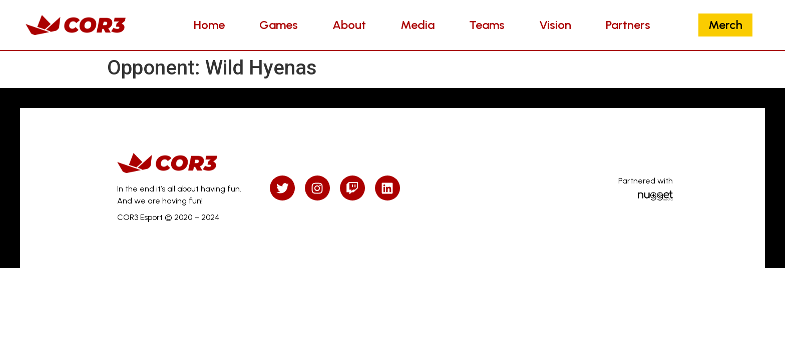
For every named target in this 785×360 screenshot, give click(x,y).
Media (418, 25)
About (349, 25)
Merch (725, 25)
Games (278, 25)
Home (209, 25)
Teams (487, 25)
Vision (555, 25)
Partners (628, 25)
